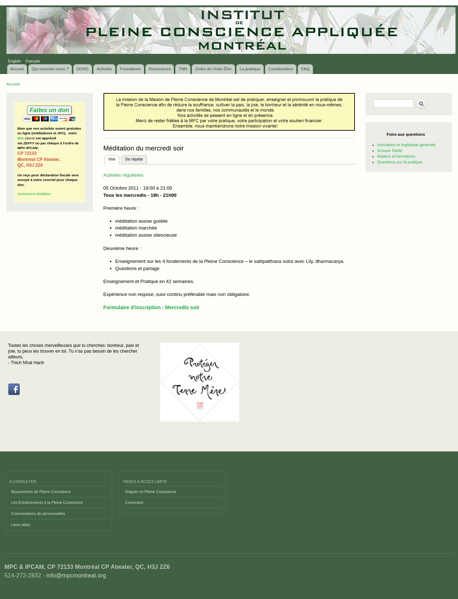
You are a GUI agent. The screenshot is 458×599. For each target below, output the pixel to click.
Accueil (17, 69)
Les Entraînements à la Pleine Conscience (47, 502)
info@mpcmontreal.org (76, 575)
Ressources (160, 69)
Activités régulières (123, 175)
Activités (104, 69)
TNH (183, 69)
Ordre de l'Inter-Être (213, 69)
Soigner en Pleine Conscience (150, 491)
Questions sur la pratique (399, 162)
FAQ (305, 69)
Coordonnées (280, 69)
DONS (83, 69)
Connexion (134, 502)
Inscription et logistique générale (406, 145)
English (14, 61)
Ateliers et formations (396, 156)
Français (33, 61)
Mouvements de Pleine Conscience (41, 491)
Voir (114, 158)
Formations (130, 69)
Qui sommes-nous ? (50, 69)
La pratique (250, 69)
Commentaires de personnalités (38, 513)
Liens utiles (20, 525)
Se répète (134, 159)
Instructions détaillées (34, 194)
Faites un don (49, 110)
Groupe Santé (390, 150)
